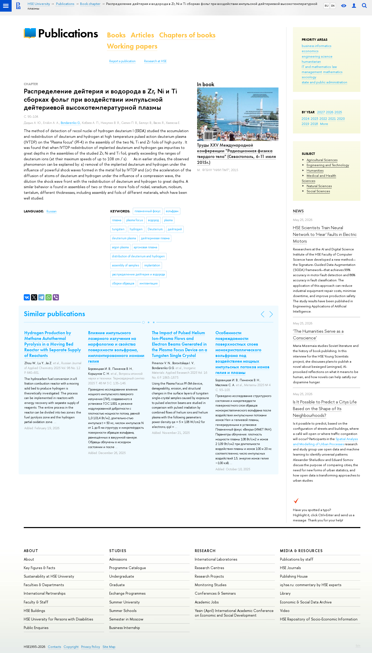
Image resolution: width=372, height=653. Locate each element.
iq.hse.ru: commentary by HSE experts (310, 584)
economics (310, 51)
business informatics (316, 45)
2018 (314, 123)
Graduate (117, 584)
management (312, 71)
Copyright (71, 646)
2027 (321, 112)
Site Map (109, 646)
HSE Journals (290, 567)
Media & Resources (301, 550)
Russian (52, 211)
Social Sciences (318, 191)
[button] (143, 322)
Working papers (132, 46)
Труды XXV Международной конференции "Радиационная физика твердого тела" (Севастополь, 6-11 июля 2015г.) (236, 153)
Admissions (118, 559)
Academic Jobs (207, 602)
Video (285, 610)
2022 (323, 118)
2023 (314, 118)
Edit (358, 645)
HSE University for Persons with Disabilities (58, 619)
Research (205, 550)
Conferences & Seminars (215, 593)
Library (285, 593)
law (334, 66)
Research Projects (209, 576)
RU (327, 5)
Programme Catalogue (127, 567)
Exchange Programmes (127, 593)
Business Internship (124, 627)
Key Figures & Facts (39, 567)
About (31, 550)
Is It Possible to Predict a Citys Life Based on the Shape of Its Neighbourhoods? (325, 408)
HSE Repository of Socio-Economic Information (319, 619)
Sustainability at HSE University (49, 576)
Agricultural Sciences (322, 159)
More (324, 123)
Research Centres (209, 567)
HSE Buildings (34, 610)
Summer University (124, 602)
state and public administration (324, 82)
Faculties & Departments (44, 584)
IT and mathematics (316, 66)
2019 (305, 123)
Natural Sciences (319, 186)
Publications (68, 33)
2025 (338, 112)
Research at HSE (155, 61)
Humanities (315, 170)
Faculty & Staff (36, 602)
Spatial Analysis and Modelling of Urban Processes (325, 441)
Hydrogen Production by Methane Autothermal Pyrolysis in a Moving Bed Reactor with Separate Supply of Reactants (52, 344)
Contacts (54, 646)
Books (116, 34)
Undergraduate (121, 576)
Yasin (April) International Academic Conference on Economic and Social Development (234, 613)
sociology (309, 77)
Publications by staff (296, 559)
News (298, 211)
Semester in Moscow (126, 619)
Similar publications (54, 313)
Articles (142, 34)
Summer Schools (122, 610)
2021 (332, 118)
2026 (329, 112)
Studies (118, 550)
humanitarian (311, 61)
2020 (341, 118)
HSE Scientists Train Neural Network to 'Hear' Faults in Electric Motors (325, 234)
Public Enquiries (36, 627)
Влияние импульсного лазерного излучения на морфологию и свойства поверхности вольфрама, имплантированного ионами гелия (116, 347)
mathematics (332, 71)
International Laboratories (216, 559)
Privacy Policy (90, 646)
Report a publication (122, 61)
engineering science (317, 56)
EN (333, 5)
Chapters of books (187, 34)
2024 (305, 118)
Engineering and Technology (328, 165)
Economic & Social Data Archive (306, 602)
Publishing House (294, 576)
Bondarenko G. (70, 123)
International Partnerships (44, 593)
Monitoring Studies (210, 584)
